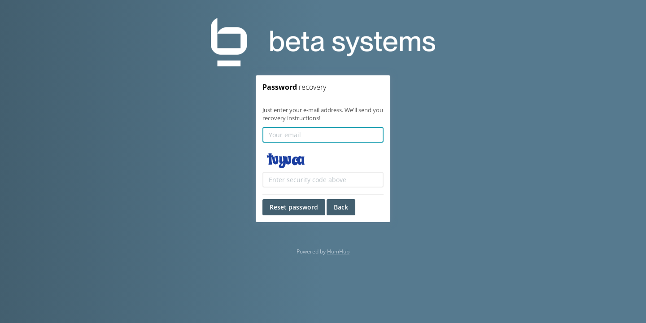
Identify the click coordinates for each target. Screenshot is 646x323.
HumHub (338, 251)
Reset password (294, 207)
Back (341, 207)
